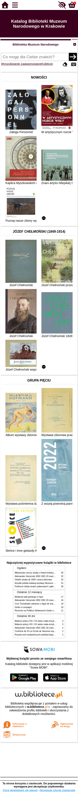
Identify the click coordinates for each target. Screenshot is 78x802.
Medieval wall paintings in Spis (29, 597)
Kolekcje (47, 63)
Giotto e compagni (23, 607)
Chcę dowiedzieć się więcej (20, 790)
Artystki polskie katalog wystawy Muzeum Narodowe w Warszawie (45, 583)
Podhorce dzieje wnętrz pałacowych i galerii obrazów (39, 586)
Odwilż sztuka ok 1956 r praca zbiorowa (33, 579)
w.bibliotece (37, 706)
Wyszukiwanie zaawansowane (21, 63)
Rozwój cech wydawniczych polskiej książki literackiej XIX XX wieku (46, 635)
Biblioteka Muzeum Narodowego (35, 44)
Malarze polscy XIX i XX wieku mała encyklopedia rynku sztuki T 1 (45, 621)
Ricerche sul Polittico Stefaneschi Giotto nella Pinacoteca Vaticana (46, 610)
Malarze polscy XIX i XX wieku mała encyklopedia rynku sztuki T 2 (45, 624)
